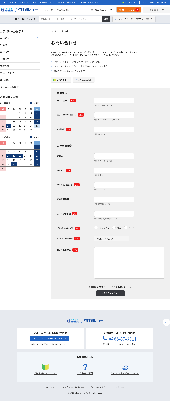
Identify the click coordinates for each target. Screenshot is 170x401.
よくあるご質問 (146, 2)
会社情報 (50, 387)
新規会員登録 (62, 9)
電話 (119, 227)
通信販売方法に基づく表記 (72, 387)
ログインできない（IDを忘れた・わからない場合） (77, 61)
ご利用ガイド (129, 2)
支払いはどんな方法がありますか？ (70, 70)
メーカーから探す (9, 87)
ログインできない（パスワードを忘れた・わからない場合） (82, 66)
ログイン (48, 9)
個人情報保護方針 (99, 387)
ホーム (53, 31)
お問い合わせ (163, 2)
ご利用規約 (118, 387)
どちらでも (104, 227)
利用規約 (93, 287)
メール (132, 227)
